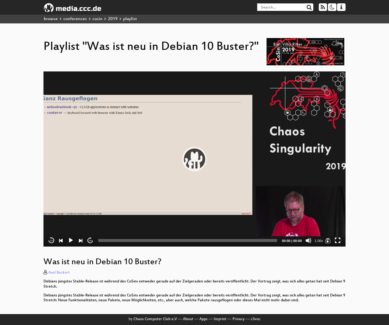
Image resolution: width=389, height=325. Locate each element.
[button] (194, 159)
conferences (75, 19)
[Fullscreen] (338, 240)
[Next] (80, 240)
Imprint (220, 319)
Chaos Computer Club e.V (155, 319)
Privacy (238, 319)
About (188, 319)
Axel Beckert (59, 273)
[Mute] (308, 240)
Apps (203, 319)
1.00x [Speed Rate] (319, 241)
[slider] (187, 240)
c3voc (255, 319)
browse (51, 19)
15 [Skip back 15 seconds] (51, 240)
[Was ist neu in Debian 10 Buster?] (328, 240)
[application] (194, 159)
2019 (113, 19)
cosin (97, 19)
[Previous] (61, 240)
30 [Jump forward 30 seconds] (90, 240)
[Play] (71, 240)
